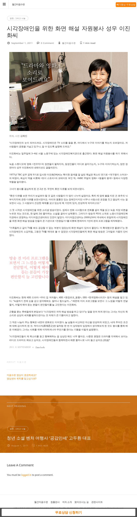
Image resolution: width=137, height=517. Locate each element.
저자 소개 (67, 502)
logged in (26, 474)
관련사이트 (97, 502)
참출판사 (55, 502)
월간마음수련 (18, 4)
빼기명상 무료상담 (126, 4)
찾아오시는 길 (81, 502)
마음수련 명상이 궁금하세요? (21, 375)
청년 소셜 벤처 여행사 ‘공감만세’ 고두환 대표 (49, 438)
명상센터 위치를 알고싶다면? (21, 378)
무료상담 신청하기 (68, 512)
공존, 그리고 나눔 (18, 18)
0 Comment (47, 43)
